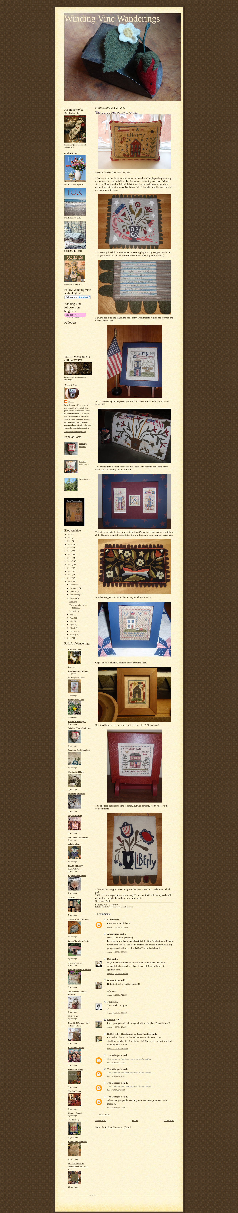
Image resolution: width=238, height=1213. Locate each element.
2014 (69, 564)
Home (135, 1120)
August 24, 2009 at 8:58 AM (117, 1013)
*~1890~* (72, 897)
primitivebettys (75, 844)
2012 (69, 571)
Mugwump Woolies (76, 793)
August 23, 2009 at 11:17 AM (117, 974)
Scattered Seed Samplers (79, 750)
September (74, 595)
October (73, 591)
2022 (69, 537)
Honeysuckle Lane (76, 699)
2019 (69, 548)
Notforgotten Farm (76, 678)
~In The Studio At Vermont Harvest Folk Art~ (78, 1166)
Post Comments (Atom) (119, 1127)
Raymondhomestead (77, 875)
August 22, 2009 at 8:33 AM (117, 952)
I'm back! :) (74, 611)
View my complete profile (75, 431)
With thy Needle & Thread (79, 969)
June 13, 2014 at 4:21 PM (116, 1090)
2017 (69, 554)
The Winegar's (114, 1055)
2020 (69, 544)
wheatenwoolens (75, 963)
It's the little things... (77, 721)
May (72, 621)
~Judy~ (111, 919)
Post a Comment (105, 1114)
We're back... (84, 479)
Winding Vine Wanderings (112, 19)
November (74, 588)
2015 (69, 561)
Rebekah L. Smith (76, 1047)
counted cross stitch (109, 907)
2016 (69, 558)
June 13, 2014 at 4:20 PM (116, 1076)
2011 (69, 574)
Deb (109, 958)
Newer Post (100, 1120)
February (74, 631)
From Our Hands (75, 1069)
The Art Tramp (75, 1091)
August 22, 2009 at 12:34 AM (117, 927)
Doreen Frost (114, 980)
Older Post (169, 1120)
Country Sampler (75, 1113)
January (73, 635)
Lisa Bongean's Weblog (78, 671)
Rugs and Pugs (74, 649)
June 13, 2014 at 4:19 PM (116, 1062)
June (72, 618)
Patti (71, 401)
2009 (69, 581)
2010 (69, 578)
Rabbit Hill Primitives (78, 1141)
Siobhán (111, 1019)
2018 (69, 551)
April (72, 624)
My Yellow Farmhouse (78, 837)
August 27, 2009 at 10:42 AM (117, 1048)
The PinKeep (74, 1120)
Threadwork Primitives (78, 919)
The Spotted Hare (76, 772)
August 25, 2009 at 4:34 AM (117, 1027)
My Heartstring (75, 815)
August (73, 598)
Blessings (73, 601)
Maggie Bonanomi (126, 907)
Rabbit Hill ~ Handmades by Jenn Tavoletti (129, 1033)
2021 (69, 541)
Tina (109, 1001)
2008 (69, 638)
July (72, 614)
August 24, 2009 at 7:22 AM (117, 995)
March (73, 628)
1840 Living (73, 1016)
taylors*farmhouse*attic (78, 941)
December (74, 585)
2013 (69, 568)
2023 (69, 534)
